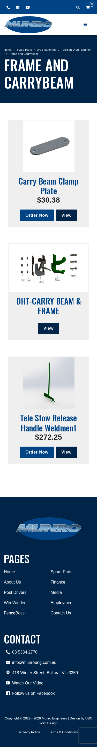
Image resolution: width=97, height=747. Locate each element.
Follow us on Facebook (29, 693)
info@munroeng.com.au (30, 662)
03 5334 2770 (21, 652)
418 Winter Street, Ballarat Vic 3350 (41, 673)
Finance (58, 582)
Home (8, 49)
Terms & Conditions (63, 732)
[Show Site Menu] (85, 24)
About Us (12, 582)
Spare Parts (24, 49)
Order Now (36, 215)
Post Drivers (15, 592)
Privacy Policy (29, 732)
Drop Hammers (46, 49)
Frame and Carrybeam (23, 53)
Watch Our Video (23, 683)
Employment (62, 603)
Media (56, 592)
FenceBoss (14, 613)
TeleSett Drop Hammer (76, 49)
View (66, 215)
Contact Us (61, 613)
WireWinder (15, 603)
